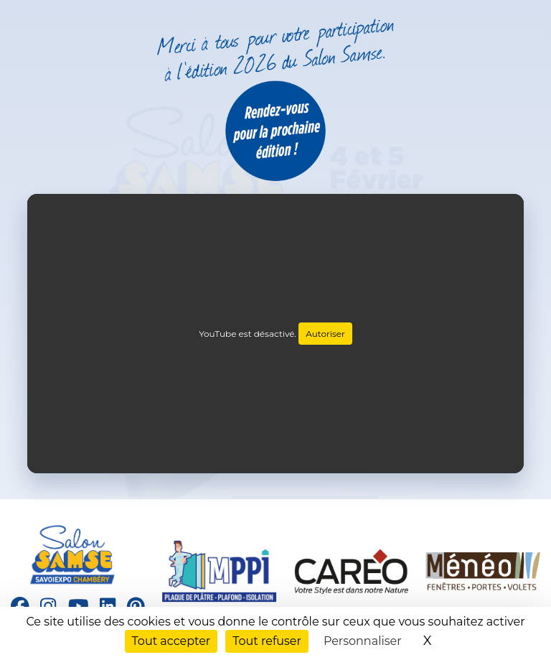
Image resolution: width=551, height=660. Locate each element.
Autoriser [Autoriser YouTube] (325, 333)
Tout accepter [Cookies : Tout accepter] (171, 641)
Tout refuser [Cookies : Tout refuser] (266, 641)
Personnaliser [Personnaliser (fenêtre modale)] (363, 641)
